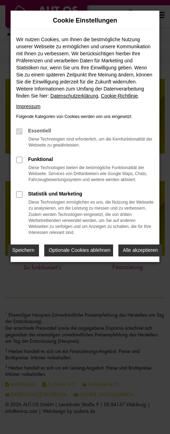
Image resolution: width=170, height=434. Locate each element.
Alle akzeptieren (140, 250)
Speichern (23, 250)
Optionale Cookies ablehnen (80, 250)
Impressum (28, 106)
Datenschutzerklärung (74, 96)
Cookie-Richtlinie (119, 96)
